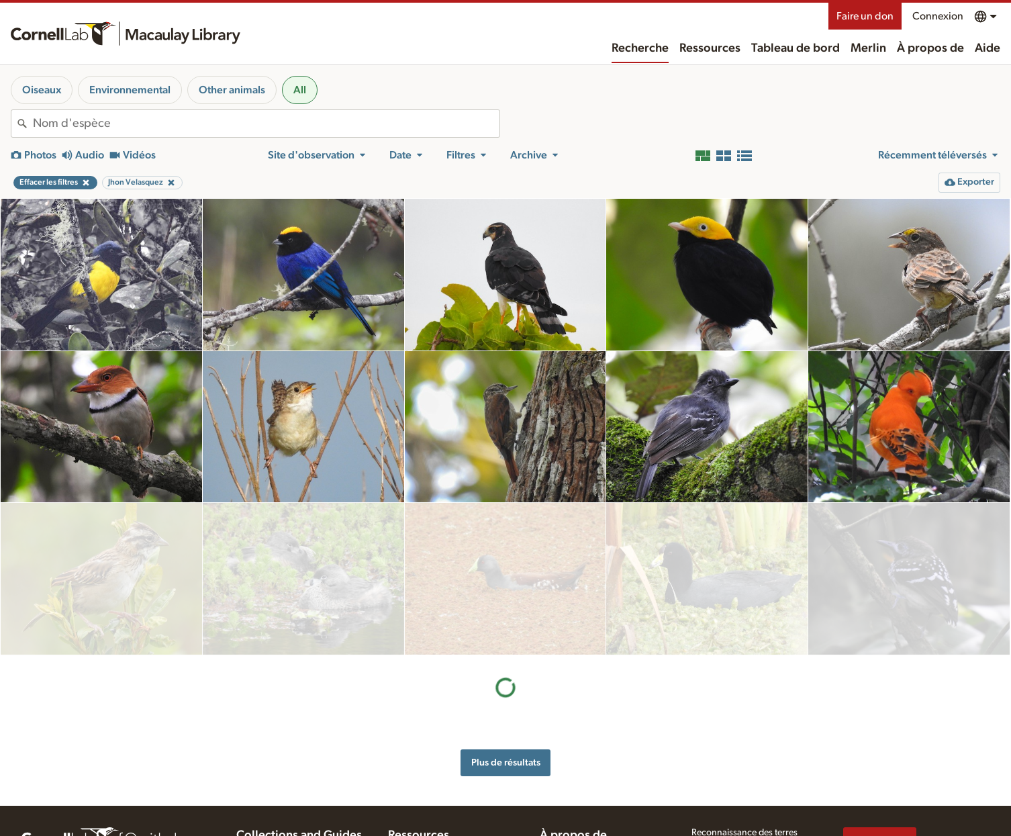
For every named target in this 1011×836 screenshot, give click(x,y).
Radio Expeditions (272, 807)
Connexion (937, 16)
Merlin (868, 48)
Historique (560, 782)
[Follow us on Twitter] (878, 820)
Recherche (640, 48)
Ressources (709, 48)
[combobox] (266, 123)
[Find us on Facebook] (851, 820)
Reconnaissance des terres (744, 760)
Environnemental (130, 90)
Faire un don (865, 16)
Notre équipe (566, 796)
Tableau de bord (795, 48)
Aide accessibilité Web (735, 775)
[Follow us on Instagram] (905, 820)
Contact (555, 810)
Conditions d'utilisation (737, 803)
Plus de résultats (505, 610)
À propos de (930, 48)
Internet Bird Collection (282, 822)
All (299, 90)
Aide (987, 48)
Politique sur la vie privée (740, 789)
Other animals (232, 90)
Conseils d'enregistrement (440, 807)
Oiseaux (41, 90)
